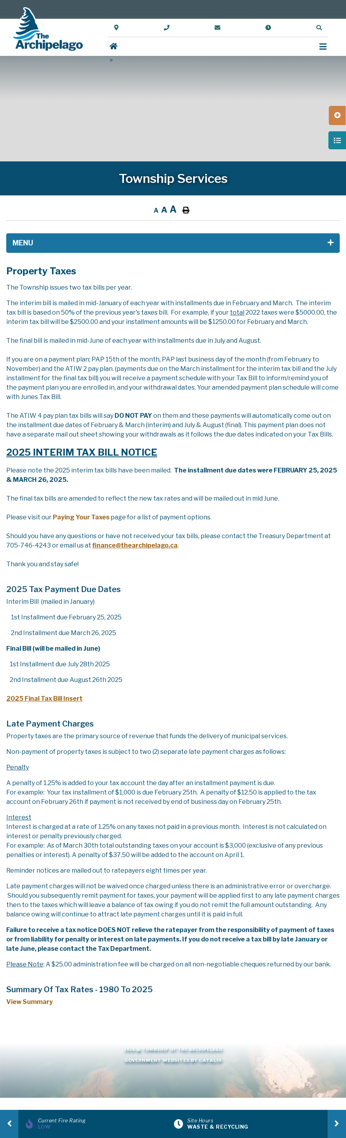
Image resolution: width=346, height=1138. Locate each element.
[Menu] (322, 47)
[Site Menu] (173, 243)
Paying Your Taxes (81, 517)
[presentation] (9, 1124)
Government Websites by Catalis (173, 1060)
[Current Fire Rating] (98, 1124)
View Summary (29, 1002)
